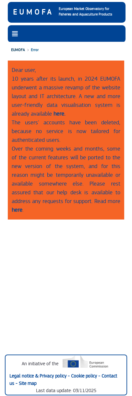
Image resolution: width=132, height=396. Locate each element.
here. (59, 113)
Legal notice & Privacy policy (38, 376)
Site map (27, 383)
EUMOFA (33, 12)
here (17, 210)
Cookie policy (84, 376)
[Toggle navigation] (15, 34)
